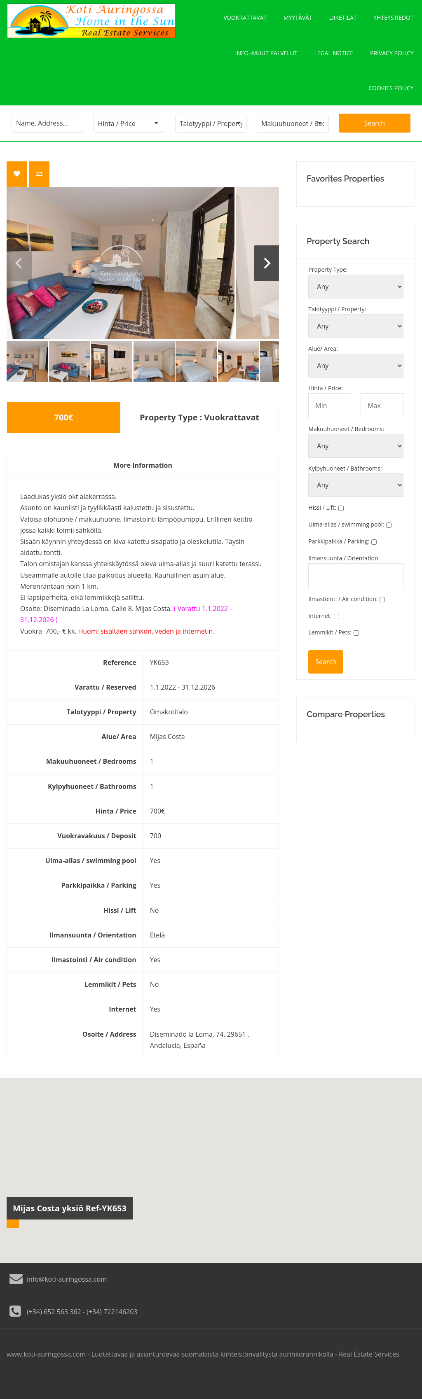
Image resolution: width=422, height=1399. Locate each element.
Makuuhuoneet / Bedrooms (346, 448)
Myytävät (298, 21)
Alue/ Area (323, 368)
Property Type (327, 289)
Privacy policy (392, 62)
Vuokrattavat (245, 21)
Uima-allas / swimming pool (346, 544)
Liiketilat (343, 21)
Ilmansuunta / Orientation (344, 577)
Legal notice (334, 62)
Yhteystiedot (394, 21)
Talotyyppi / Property (337, 328)
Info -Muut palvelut (266, 62)
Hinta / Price (325, 407)
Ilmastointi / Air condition (342, 618)
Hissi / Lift (322, 527)
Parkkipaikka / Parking (338, 560)
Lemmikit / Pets (330, 651)
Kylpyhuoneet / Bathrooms (345, 487)
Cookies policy (390, 104)
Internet (319, 635)
